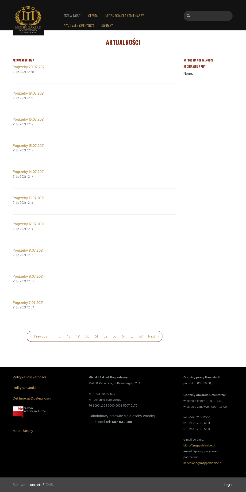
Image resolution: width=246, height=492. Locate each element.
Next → (153, 336)
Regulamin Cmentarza (79, 25)
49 (78, 336)
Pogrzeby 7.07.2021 (28, 302)
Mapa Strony (23, 431)
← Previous (38, 336)
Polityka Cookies (26, 388)
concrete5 (36, 484)
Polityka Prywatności (29, 377)
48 (68, 336)
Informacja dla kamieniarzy (124, 15)
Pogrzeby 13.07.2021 (28, 198)
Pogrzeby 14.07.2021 (28, 171)
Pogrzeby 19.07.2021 (28, 93)
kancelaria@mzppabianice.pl (202, 463)
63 (141, 336)
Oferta (93, 15)
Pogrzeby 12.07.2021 (28, 224)
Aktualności (72, 15)
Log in (228, 484)
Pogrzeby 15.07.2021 (28, 145)
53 (114, 336)
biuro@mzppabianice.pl (199, 445)
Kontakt (107, 25)
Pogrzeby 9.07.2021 (28, 250)
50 (87, 336)
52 (105, 336)
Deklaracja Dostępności (32, 398)
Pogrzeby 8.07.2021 (28, 276)
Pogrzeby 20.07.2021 (29, 67)
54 (124, 336)
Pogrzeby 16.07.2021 (28, 119)
